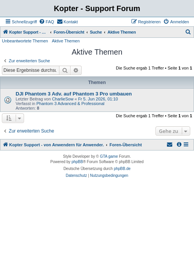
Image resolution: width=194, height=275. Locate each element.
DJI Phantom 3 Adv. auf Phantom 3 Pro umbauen (74, 94)
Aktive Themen (66, 41)
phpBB (77, 162)
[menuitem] (46, 21)
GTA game (109, 156)
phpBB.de (122, 169)
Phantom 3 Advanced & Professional (70, 103)
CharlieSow (62, 99)
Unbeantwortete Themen (25, 41)
